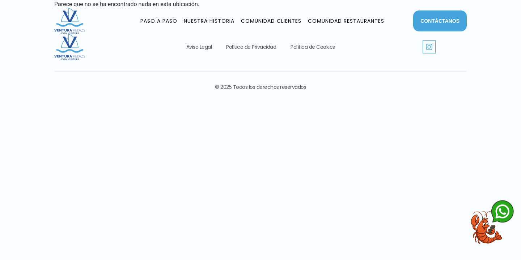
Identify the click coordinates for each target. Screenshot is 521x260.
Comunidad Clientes (271, 21)
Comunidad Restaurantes (346, 21)
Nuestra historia (209, 21)
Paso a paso (158, 21)
